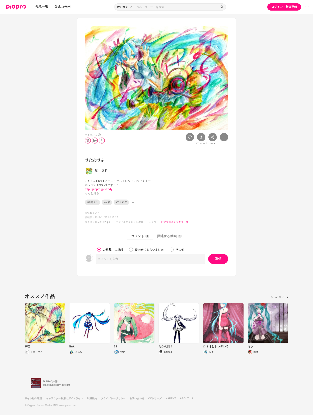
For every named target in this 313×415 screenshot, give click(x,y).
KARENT (171, 398)
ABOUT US (186, 398)
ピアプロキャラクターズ (174, 222)
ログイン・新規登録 (284, 6)
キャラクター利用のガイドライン (64, 398)
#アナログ (121, 202)
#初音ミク (92, 202)
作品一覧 (41, 7)
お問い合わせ (137, 398)
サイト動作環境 (33, 398)
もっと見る (279, 297)
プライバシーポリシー (113, 398)
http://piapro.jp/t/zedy (98, 189)
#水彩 (107, 202)
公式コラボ (62, 7)
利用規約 (92, 398)
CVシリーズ (155, 398)
